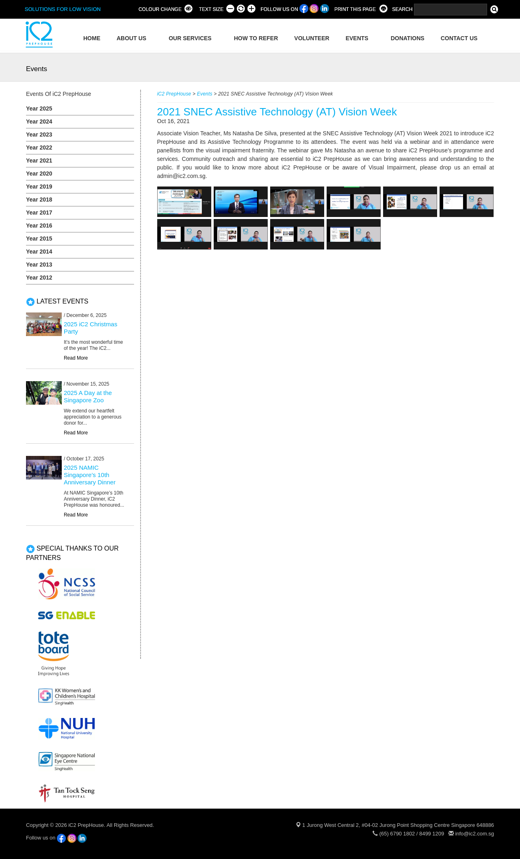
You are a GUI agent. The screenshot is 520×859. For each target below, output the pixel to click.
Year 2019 (39, 186)
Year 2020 (39, 173)
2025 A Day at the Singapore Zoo (88, 396)
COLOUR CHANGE (160, 9)
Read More (76, 358)
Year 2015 (39, 238)
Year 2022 (39, 147)
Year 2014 (39, 251)
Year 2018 (39, 199)
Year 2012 (39, 277)
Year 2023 (39, 134)
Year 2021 (39, 160)
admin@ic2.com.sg (181, 176)
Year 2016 (39, 225)
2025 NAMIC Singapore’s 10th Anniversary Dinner (90, 475)
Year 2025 (39, 108)
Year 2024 (39, 121)
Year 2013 (39, 264)
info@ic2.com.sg (474, 834)
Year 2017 (39, 212)
